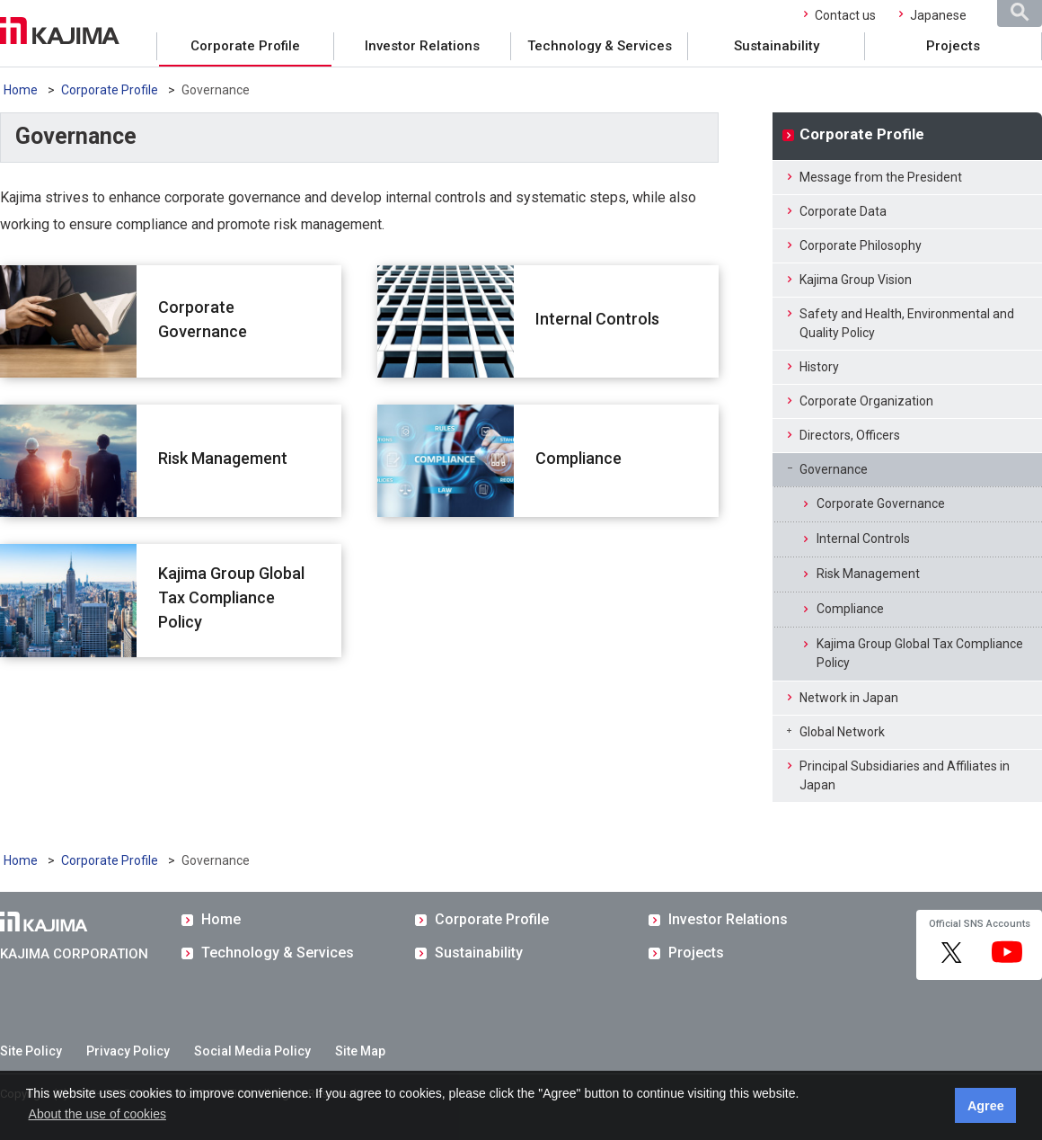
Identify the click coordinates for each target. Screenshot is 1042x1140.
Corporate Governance (202, 319)
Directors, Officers (849, 435)
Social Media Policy (252, 1051)
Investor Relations (422, 46)
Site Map (360, 1051)
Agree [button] (985, 1106)
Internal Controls (597, 318)
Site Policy (31, 1051)
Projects (953, 46)
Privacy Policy (128, 1051)
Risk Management (222, 458)
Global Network (842, 732)
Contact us (845, 15)
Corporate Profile (245, 46)
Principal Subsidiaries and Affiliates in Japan (904, 775)
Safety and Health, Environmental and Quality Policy (906, 323)
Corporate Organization (866, 401)
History (819, 367)
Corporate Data (843, 211)
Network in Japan (848, 697)
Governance (833, 469)
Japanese (938, 15)
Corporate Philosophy (860, 245)
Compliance (578, 458)
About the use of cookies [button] (97, 1114)
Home (21, 90)
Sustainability (776, 46)
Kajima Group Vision (855, 279)
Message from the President (880, 177)
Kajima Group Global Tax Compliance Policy (231, 597)
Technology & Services (599, 46)
